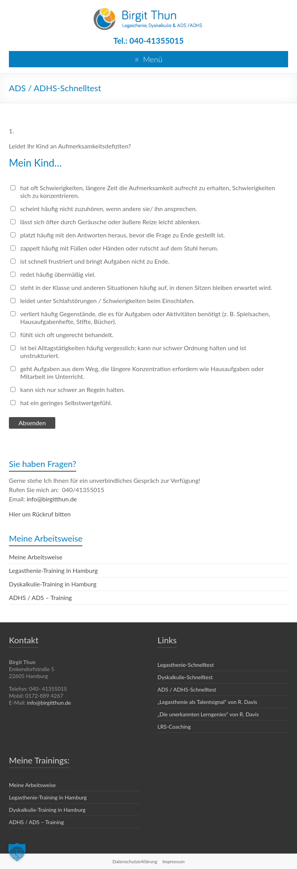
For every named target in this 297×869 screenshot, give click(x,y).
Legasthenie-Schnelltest (185, 664)
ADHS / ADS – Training (40, 597)
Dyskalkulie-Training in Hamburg (52, 584)
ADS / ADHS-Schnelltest (186, 689)
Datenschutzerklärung (135, 861)
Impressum (173, 861)
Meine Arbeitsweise (36, 557)
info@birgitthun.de (52, 499)
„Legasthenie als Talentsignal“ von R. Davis (207, 702)
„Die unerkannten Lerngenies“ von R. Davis (208, 714)
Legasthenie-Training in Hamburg (53, 570)
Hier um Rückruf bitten (40, 514)
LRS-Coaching (174, 726)
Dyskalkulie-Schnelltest (185, 677)
